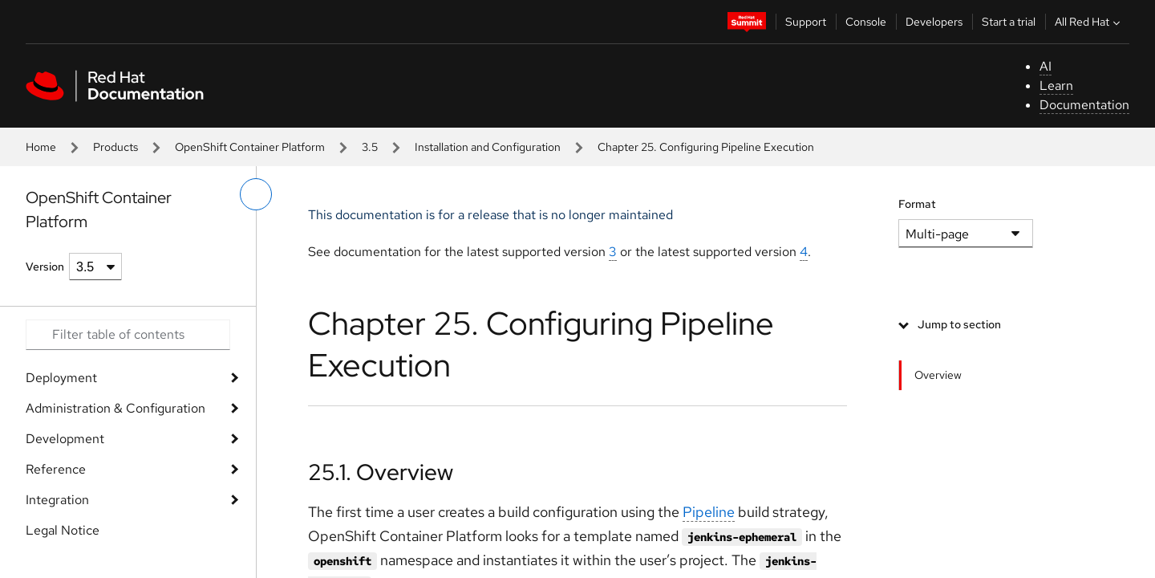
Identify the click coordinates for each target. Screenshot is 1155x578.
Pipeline (709, 512)
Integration (57, 499)
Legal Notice (62, 530)
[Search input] (128, 335)
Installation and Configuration (488, 147)
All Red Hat (1089, 21)
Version (45, 266)
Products (115, 147)
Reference (56, 469)
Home (41, 147)
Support (805, 21)
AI (1046, 66)
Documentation (1084, 104)
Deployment (61, 377)
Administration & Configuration (115, 408)
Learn (1056, 85)
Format (917, 204)
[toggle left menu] (256, 194)
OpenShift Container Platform (250, 147)
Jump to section (959, 324)
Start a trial (1008, 21)
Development (65, 438)
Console (865, 21)
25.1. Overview (380, 472)
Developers (934, 21)
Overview (938, 375)
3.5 (370, 147)
